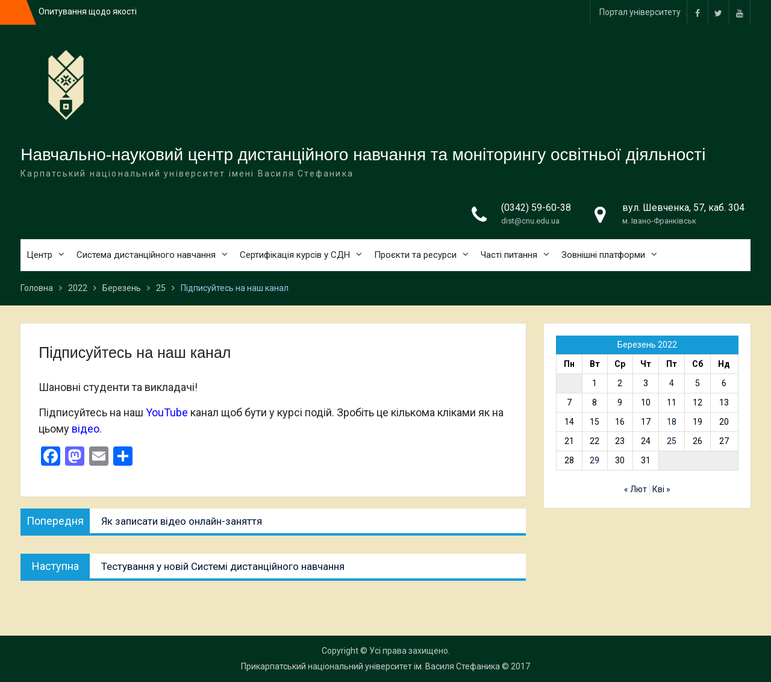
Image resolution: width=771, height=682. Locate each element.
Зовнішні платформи (603, 254)
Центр (39, 254)
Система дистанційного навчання (146, 254)
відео (85, 428)
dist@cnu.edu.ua (530, 220)
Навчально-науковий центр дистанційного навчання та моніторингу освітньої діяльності (362, 154)
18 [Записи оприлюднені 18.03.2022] (671, 422)
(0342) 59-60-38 (536, 207)
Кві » (661, 489)
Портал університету (640, 12)
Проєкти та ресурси (415, 254)
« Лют (635, 489)
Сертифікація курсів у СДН (295, 254)
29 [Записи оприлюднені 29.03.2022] (594, 460)
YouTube (167, 412)
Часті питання (509, 254)
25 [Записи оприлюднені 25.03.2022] (671, 441)
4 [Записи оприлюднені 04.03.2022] (671, 383)
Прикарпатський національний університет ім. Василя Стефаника (370, 666)
